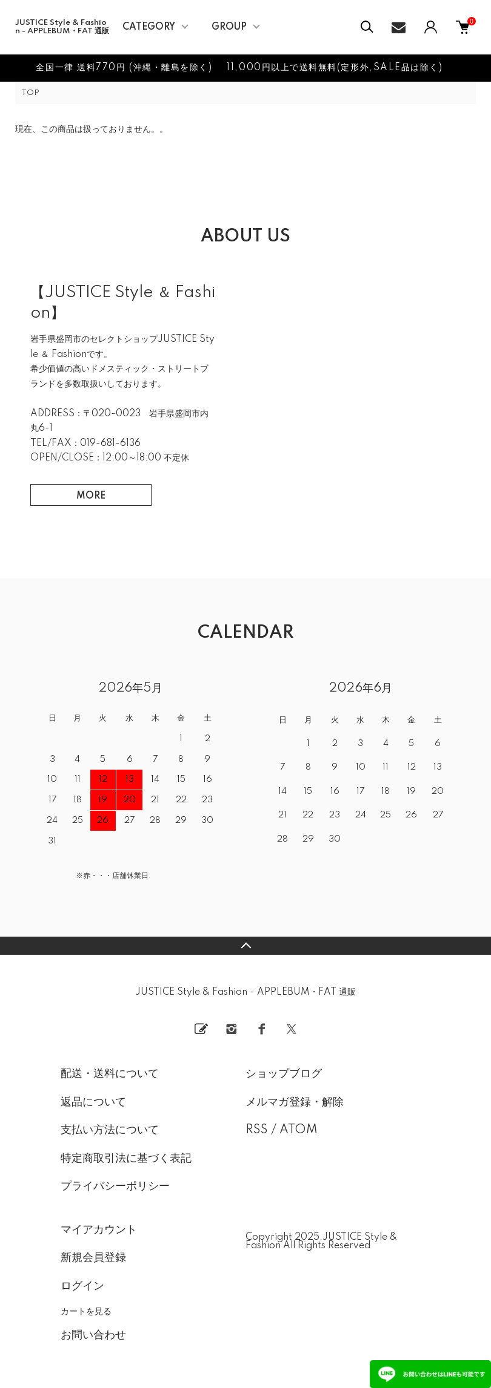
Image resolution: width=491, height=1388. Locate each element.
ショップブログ (284, 1074)
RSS (257, 1130)
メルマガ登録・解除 (295, 1102)
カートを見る (86, 1311)
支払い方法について (110, 1130)
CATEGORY (148, 27)
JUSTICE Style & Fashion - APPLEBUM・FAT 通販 (62, 27)
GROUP (229, 27)
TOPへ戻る (245, 946)
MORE (90, 496)
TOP (30, 93)
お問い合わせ (93, 1335)
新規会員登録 (93, 1258)
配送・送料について (110, 1074)
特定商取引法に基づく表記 (126, 1159)
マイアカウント (99, 1230)
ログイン (82, 1286)
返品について (93, 1102)
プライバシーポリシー (115, 1186)
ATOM (298, 1130)
